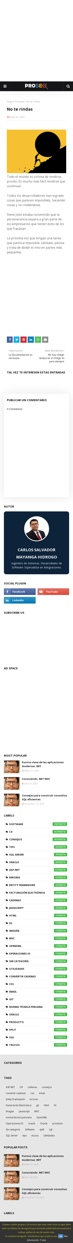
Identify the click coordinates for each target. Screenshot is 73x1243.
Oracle (38, 862)
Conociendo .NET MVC (36, 779)
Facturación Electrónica (38, 892)
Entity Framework (38, 885)
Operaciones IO (38, 953)
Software (38, 824)
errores (38, 877)
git (38, 999)
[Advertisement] (36, 40)
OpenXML (38, 946)
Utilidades (38, 969)
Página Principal (15, 101)
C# (38, 831)
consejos (38, 839)
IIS (38, 923)
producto (38, 1022)
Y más (43, 1240)
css (38, 984)
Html (38, 915)
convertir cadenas (38, 976)
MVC (38, 938)
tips (38, 847)
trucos (38, 1045)
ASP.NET (38, 870)
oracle (38, 1014)
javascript (38, 908)
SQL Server (38, 854)
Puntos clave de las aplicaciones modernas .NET (43, 764)
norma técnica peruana (38, 1007)
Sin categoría (38, 961)
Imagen (38, 930)
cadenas (38, 900)
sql (38, 1037)
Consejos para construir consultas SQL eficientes (44, 797)
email (38, 991)
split (38, 1029)
